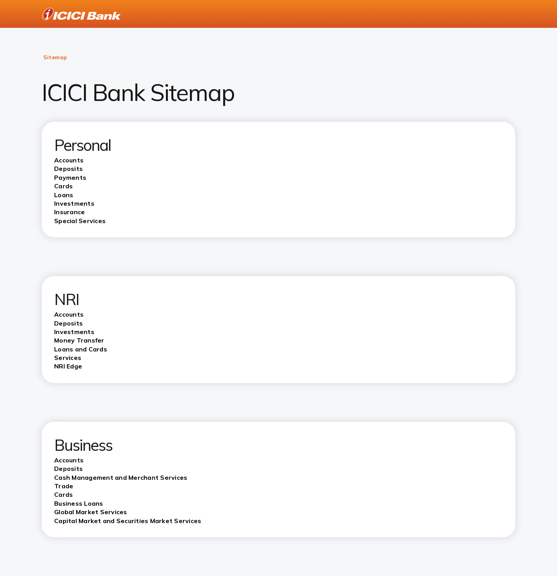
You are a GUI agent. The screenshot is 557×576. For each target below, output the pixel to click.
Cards (63, 494)
